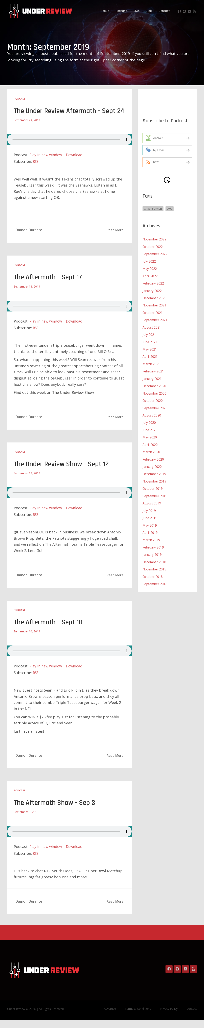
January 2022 (152, 290)
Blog (149, 11)
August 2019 (152, 500)
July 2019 (149, 507)
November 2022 (155, 239)
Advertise (110, 1016)
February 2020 (153, 457)
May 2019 (150, 522)
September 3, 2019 (26, 820)
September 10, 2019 (27, 639)
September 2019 (155, 493)
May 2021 (150, 348)
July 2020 (149, 420)
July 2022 (149, 261)
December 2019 (154, 471)
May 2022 (150, 268)
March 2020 (151, 449)
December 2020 (154, 384)
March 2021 (151, 362)
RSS (36, 169)
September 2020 (155, 406)
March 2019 (151, 536)
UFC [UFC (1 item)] (170, 208)
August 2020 (152, 413)
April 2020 (150, 442)
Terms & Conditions (138, 1016)
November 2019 (155, 478)
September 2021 (155, 319)
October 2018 (153, 572)
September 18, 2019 (27, 295)
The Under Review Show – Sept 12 (63, 472)
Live (136, 11)
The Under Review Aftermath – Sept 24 (67, 115)
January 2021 (152, 377)
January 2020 (152, 464)
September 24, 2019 (27, 128)
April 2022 (150, 275)
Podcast (121, 11)
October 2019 (153, 486)
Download (75, 163)
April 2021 (150, 355)
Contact (164, 11)
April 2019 (150, 529)
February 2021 (153, 370)
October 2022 (153, 246)
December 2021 (154, 297)
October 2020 (153, 399)
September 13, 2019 (27, 481)
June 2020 (150, 428)
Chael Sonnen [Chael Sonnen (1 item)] (153, 208)
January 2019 (152, 551)
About (105, 11)
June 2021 (150, 341)
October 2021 (153, 312)
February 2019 (153, 543)
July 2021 (149, 333)
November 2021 (155, 304)
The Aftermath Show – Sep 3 (56, 810)
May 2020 (150, 435)
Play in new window (46, 163)
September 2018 (155, 580)
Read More (115, 238)
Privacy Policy (169, 1016)
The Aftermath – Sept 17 (49, 285)
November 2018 (155, 565)
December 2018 (154, 558)
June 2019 (150, 514)
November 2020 (155, 391)
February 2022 (153, 283)
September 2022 (155, 254)
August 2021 (152, 326)
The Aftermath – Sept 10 (50, 630)
